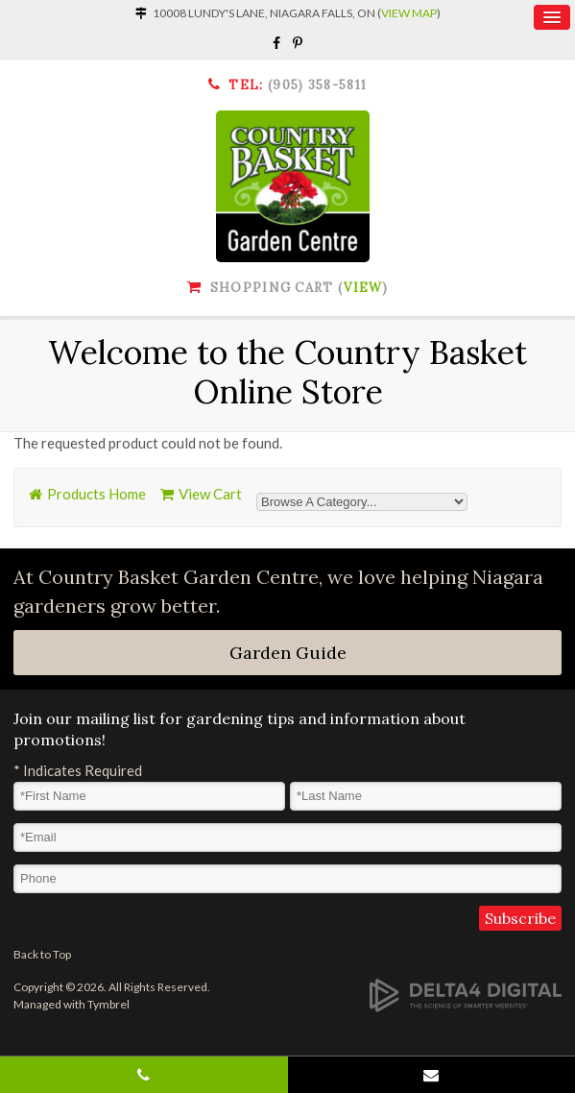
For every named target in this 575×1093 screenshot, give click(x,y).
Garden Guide (288, 653)
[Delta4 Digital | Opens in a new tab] (466, 995)
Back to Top (42, 954)
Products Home (96, 493)
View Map (409, 13)
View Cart (210, 493)
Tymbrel (108, 1004)
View (363, 287)
